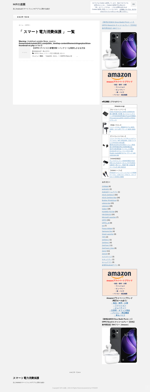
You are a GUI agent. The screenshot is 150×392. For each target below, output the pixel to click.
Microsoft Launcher (109, 217)
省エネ (62, 53)
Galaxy (104, 209)
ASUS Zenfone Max (109, 198)
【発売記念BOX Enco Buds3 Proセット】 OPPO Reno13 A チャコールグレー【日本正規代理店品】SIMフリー (119, 25)
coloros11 (105, 206)
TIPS (104, 237)
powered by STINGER (91, 388)
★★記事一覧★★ (23, 17)
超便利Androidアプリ (109, 265)
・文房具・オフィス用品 (119, 310)
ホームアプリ (107, 262)
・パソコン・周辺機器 (119, 313)
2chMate (105, 186)
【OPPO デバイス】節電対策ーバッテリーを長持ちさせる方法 (58, 48)
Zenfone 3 (105, 242)
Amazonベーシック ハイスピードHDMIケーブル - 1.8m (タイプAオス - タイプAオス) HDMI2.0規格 (123, 175)
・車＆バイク (119, 315)
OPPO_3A (106, 223)
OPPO (47, 51)
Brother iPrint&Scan (109, 200)
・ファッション (119, 306)
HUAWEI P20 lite (108, 212)
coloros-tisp (106, 203)
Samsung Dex (107, 231)
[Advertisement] (38, 79)
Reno (41, 53)
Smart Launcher (108, 234)
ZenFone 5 (106, 245)
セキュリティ (107, 259)
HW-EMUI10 (106, 214)
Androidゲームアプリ (109, 192)
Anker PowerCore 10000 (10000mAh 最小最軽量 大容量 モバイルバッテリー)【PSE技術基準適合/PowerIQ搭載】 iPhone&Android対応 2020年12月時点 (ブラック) (123, 116)
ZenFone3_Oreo (108, 248)
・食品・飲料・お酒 (119, 303)
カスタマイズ (107, 257)
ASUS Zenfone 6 (108, 195)
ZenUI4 (104, 254)
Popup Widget (107, 228)
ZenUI (104, 251)
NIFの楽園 (19, 4)
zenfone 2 (105, 240)
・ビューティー (119, 308)
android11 (105, 189)
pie (103, 226)
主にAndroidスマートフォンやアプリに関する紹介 (28, 382)
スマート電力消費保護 (51, 53)
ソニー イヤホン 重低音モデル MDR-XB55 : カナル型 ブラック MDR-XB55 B (122, 129)
